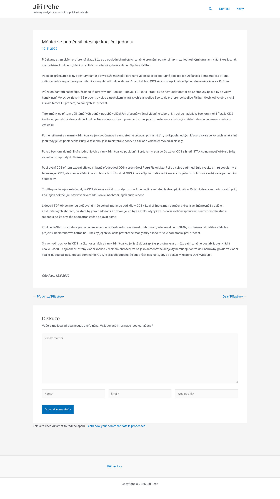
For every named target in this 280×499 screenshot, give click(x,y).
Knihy (240, 9)
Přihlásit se (114, 466)
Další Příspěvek (235, 296)
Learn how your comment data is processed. (116, 426)
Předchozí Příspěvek (48, 296)
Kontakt (226, 9)
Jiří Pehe (46, 6)
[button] (212, 9)
